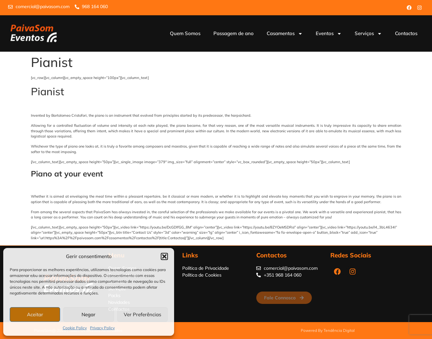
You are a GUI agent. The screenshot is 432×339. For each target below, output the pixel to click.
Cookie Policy (75, 327)
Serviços (368, 33)
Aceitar (35, 314)
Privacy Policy (102, 327)
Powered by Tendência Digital (328, 330)
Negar (88, 314)
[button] (164, 256)
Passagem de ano (233, 33)
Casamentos (285, 33)
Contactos (406, 33)
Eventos (329, 33)
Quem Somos (185, 33)
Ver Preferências (142, 314)
